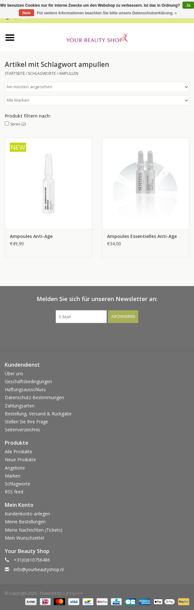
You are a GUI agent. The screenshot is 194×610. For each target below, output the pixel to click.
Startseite (15, 73)
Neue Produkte (20, 459)
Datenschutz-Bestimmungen (34, 397)
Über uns (14, 373)
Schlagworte (42, 73)
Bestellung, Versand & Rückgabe (38, 414)
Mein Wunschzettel (24, 538)
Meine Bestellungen (25, 522)
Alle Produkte (18, 452)
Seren (18, 124)
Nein (26, 13)
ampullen (68, 73)
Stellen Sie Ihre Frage (26, 422)
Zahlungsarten (19, 406)
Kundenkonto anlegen (27, 514)
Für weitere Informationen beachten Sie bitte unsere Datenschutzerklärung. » (107, 13)
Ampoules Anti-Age (31, 236)
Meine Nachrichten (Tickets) (33, 530)
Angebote (15, 468)
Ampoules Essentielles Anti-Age (142, 236)
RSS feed (14, 492)
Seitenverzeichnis (22, 430)
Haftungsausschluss (25, 389)
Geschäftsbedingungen (28, 381)
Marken (12, 476)
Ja (188, 5)
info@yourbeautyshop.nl (39, 569)
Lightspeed (72, 593)
